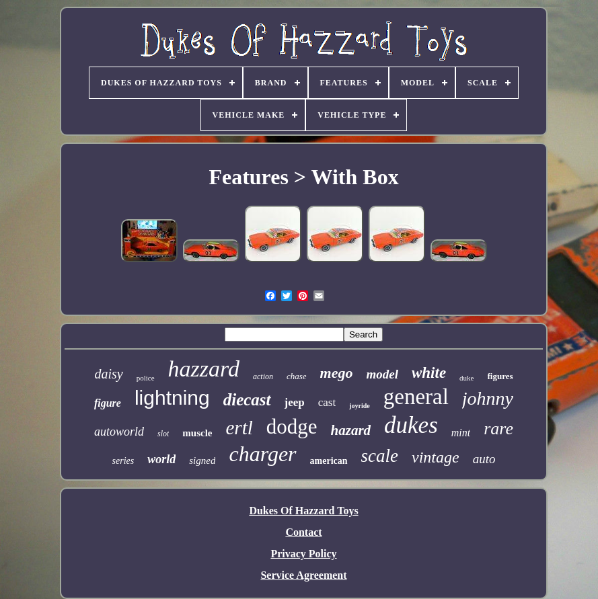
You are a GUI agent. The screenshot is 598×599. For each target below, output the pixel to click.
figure (107, 403)
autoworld (119, 431)
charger (262, 454)
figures (500, 376)
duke (466, 378)
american (329, 461)
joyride (359, 405)
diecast (247, 400)
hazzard (203, 368)
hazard (351, 430)
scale (379, 456)
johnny (487, 398)
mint (460, 432)
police (146, 378)
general (416, 397)
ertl (238, 427)
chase (297, 376)
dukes (411, 425)
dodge (291, 426)
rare (498, 428)
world (161, 459)
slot (163, 433)
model (382, 374)
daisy (108, 373)
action (263, 376)
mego (336, 372)
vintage (435, 457)
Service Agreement (303, 575)
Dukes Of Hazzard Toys (303, 510)
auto (484, 459)
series (123, 461)
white (429, 372)
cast (327, 402)
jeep (295, 402)
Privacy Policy (303, 553)
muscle (197, 433)
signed (202, 460)
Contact (303, 532)
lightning (172, 398)
